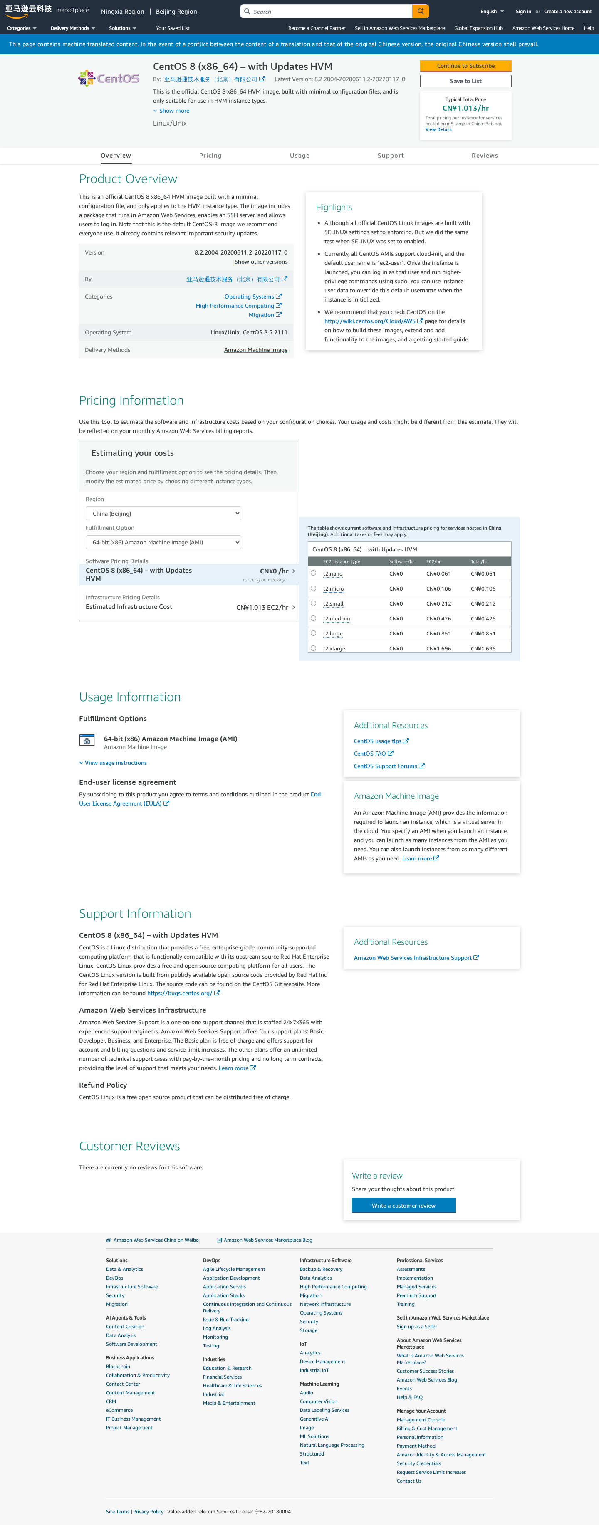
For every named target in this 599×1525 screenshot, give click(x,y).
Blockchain (118, 1366)
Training (406, 1304)
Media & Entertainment (229, 1403)
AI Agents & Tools (126, 1318)
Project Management (129, 1427)
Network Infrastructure (325, 1304)
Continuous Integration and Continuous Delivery (247, 1307)
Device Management (322, 1361)
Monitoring (215, 1337)
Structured (312, 1454)
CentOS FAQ (370, 753)
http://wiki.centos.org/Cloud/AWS (370, 320)
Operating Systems (249, 296)
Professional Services (420, 1260)
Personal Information (420, 1437)
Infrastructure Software (132, 1286)
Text (304, 1462)
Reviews (485, 155)
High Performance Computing (235, 305)
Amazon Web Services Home (543, 28)
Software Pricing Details (117, 561)
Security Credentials (419, 1463)
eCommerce (119, 1410)
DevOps (114, 1278)
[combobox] (326, 11)
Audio (306, 1392)
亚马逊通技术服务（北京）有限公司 (210, 78)
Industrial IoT (314, 1370)
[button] (493, 11)
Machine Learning (319, 1384)
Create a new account (568, 11)
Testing (211, 1345)
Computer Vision (318, 1401)
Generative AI (314, 1419)
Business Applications (130, 1357)
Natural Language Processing (332, 1445)
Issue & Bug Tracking (226, 1319)
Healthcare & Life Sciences (232, 1385)
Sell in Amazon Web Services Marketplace (400, 28)
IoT (303, 1344)
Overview (116, 155)
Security (115, 1295)
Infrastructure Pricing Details (123, 597)
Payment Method (416, 1446)
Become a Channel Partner (316, 28)
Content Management (130, 1392)
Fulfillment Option (110, 527)
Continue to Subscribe (466, 65)
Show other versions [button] (261, 261)
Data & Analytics (124, 1269)
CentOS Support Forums (385, 765)
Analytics (310, 1353)
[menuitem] (113, 762)
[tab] (190, 574)
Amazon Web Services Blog (427, 1380)
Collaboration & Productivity (138, 1375)
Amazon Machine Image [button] (255, 349)
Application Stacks (224, 1295)
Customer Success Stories (425, 1371)
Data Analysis (121, 1335)
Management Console (421, 1419)
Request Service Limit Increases (431, 1472)
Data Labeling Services (324, 1410)
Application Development (231, 1278)
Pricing (211, 155)
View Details (439, 129)
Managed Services (416, 1286)
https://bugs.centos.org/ (180, 992)
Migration (261, 314)
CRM (111, 1401)
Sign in (523, 11)
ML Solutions (314, 1436)
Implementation (415, 1278)
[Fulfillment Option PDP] (163, 542)
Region (95, 499)
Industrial (213, 1394)
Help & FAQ (410, 1397)
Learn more (417, 858)
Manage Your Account (421, 1411)
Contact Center (123, 1384)
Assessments (411, 1269)
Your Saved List (172, 28)
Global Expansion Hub (478, 28)
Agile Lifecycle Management (234, 1269)
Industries (214, 1359)
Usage (300, 155)
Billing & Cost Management (427, 1428)
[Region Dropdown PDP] (163, 513)
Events (404, 1388)
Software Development (131, 1344)
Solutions (116, 1260)
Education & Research (227, 1368)
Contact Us (409, 1481)
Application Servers (224, 1286)
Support (391, 155)
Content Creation (125, 1326)
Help (589, 28)
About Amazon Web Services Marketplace (429, 1343)
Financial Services (222, 1377)
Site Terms (117, 1511)
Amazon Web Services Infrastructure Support (413, 957)
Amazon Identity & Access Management (441, 1454)
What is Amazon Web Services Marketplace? (430, 1358)
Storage (308, 1330)
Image (307, 1427)
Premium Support (417, 1295)
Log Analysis (216, 1328)
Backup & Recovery (321, 1269)
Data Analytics (316, 1278)
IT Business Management (133, 1419)
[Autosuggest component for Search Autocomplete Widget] (420, 11)
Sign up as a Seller (417, 1326)
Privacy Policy (148, 1511)
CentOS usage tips (377, 740)
